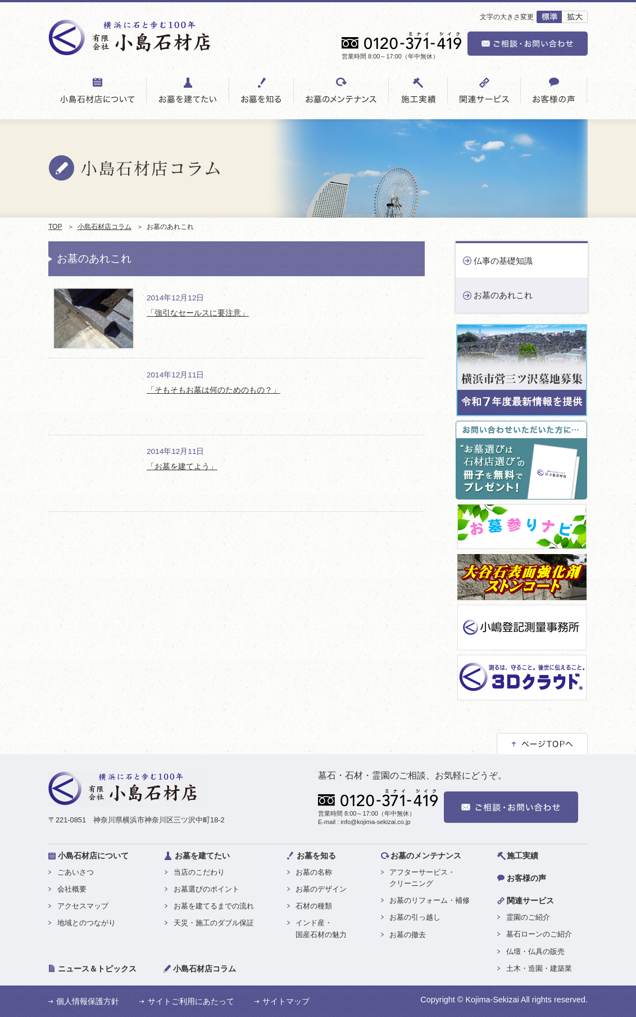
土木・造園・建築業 (539, 968)
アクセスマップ (82, 906)
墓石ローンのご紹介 (539, 934)
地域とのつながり (86, 923)
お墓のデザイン (321, 889)
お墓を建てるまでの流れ (214, 906)
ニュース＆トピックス (97, 968)
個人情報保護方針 (87, 1001)
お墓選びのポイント (206, 889)
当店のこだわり (199, 872)
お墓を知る (316, 855)
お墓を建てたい (202, 855)
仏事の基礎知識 (503, 261)
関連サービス (530, 900)
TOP (55, 227)
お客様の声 (526, 878)
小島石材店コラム (104, 227)
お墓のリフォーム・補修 (429, 900)
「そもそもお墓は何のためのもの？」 (213, 390)
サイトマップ (286, 1001)
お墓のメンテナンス (425, 855)
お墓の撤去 (407, 934)
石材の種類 (314, 906)
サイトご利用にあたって (191, 1001)
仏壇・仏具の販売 (535, 951)
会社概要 (72, 889)
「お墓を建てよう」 (182, 466)
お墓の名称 (314, 872)
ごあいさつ (75, 872)
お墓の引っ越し (414, 917)
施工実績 (522, 855)
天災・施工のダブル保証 (214, 923)
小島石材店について (93, 855)
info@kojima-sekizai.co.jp (375, 821)
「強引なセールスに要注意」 (198, 313)
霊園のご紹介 (528, 917)
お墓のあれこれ (503, 295)
